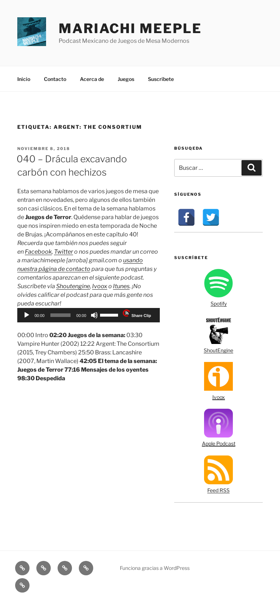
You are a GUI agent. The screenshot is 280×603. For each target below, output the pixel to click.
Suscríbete (161, 79)
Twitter (63, 251)
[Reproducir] (26, 315)
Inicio (23, 79)
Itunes (121, 286)
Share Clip (141, 315)
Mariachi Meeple (130, 28)
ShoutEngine (218, 350)
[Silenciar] (94, 315)
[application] (88, 315)
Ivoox (99, 286)
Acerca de (92, 79)
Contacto (55, 79)
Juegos (126, 79)
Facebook (38, 251)
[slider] (60, 315)
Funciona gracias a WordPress (155, 568)
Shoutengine (73, 286)
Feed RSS (218, 490)
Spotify (219, 303)
